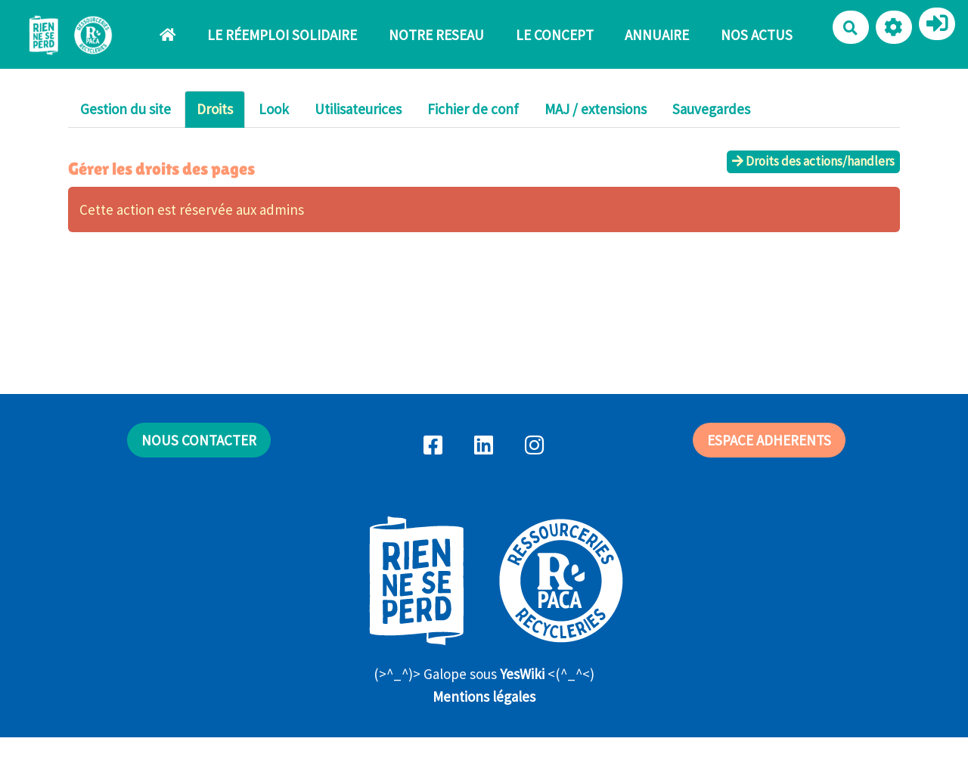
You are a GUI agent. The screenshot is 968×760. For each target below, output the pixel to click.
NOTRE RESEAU (436, 35)
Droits (215, 109)
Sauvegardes (711, 109)
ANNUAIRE (657, 35)
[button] (894, 27)
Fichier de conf (473, 109)
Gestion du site (125, 109)
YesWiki (522, 674)
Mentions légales (484, 696)
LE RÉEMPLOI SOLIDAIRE (282, 35)
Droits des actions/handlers (813, 161)
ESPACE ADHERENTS (769, 440)
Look (274, 109)
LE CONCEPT (555, 35)
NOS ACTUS (757, 35)
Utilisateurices (358, 109)
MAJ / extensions (595, 109)
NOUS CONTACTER (198, 440)
